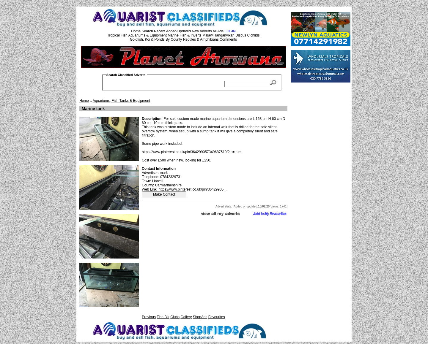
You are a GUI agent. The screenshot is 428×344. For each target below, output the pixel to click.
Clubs (175, 317)
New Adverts (202, 31)
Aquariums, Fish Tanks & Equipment (121, 101)
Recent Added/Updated (172, 31)
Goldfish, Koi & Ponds (147, 39)
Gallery (186, 317)
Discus (240, 35)
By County (174, 39)
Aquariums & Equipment (147, 35)
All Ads (218, 31)
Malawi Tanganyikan (218, 35)
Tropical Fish (117, 35)
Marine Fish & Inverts (184, 35)
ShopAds (200, 317)
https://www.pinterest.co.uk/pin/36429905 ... (192, 189)
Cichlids (253, 35)
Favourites (216, 317)
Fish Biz (163, 317)
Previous (149, 317)
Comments (228, 39)
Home (136, 31)
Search (147, 31)
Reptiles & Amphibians (201, 39)
